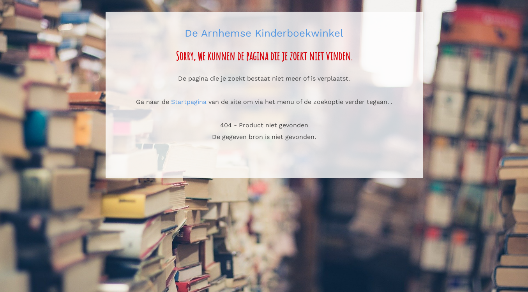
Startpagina (189, 102)
